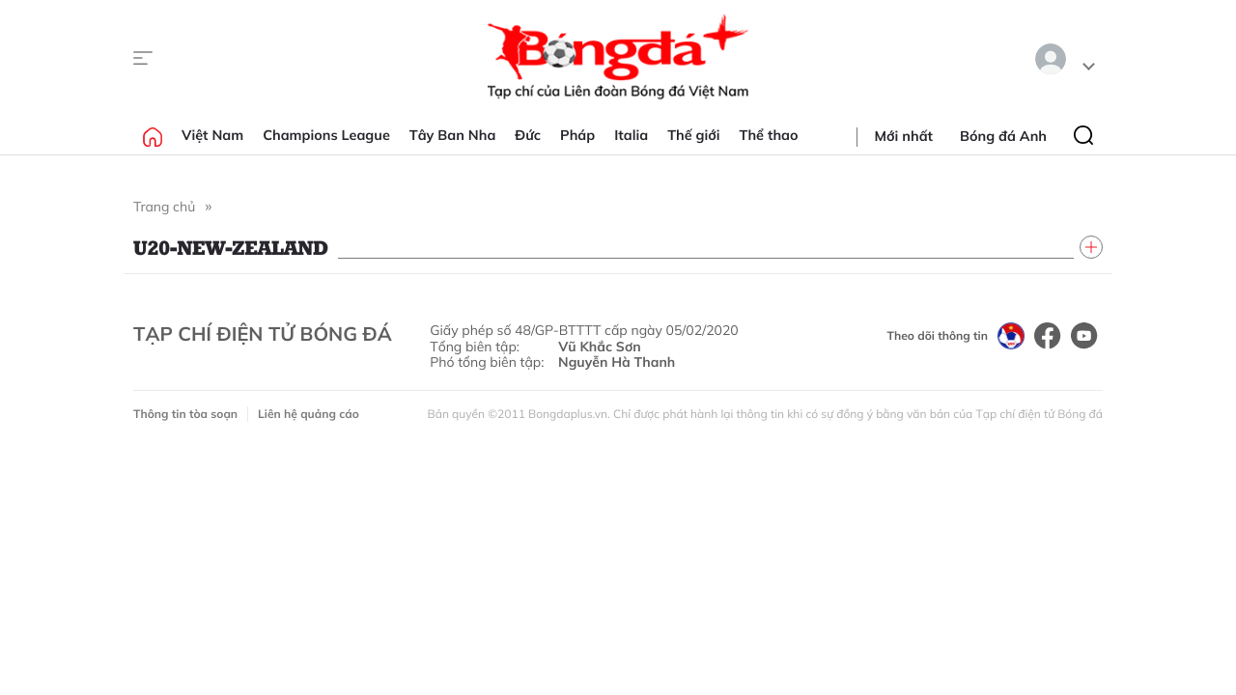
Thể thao (769, 135)
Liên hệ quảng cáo (308, 413)
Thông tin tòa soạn (185, 413)
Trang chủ (164, 206)
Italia (631, 135)
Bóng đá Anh (1003, 136)
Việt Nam (212, 135)
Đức (528, 135)
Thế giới (693, 135)
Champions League (326, 135)
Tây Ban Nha (452, 135)
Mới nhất (904, 136)
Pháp (577, 135)
